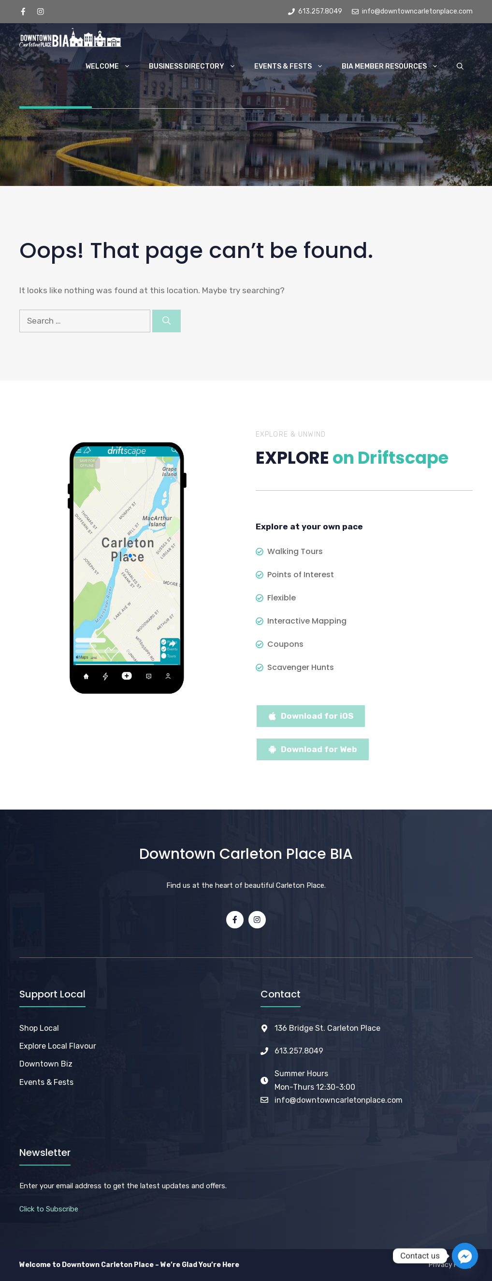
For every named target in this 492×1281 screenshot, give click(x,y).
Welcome (113, 66)
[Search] (166, 321)
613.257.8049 (299, 1050)
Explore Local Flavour (57, 1046)
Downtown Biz (45, 1063)
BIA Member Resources (395, 66)
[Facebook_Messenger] (465, 1256)
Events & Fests (293, 66)
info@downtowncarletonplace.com (339, 1100)
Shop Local (39, 1028)
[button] (460, 66)
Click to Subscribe (48, 1209)
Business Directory (197, 66)
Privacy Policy (451, 1265)
